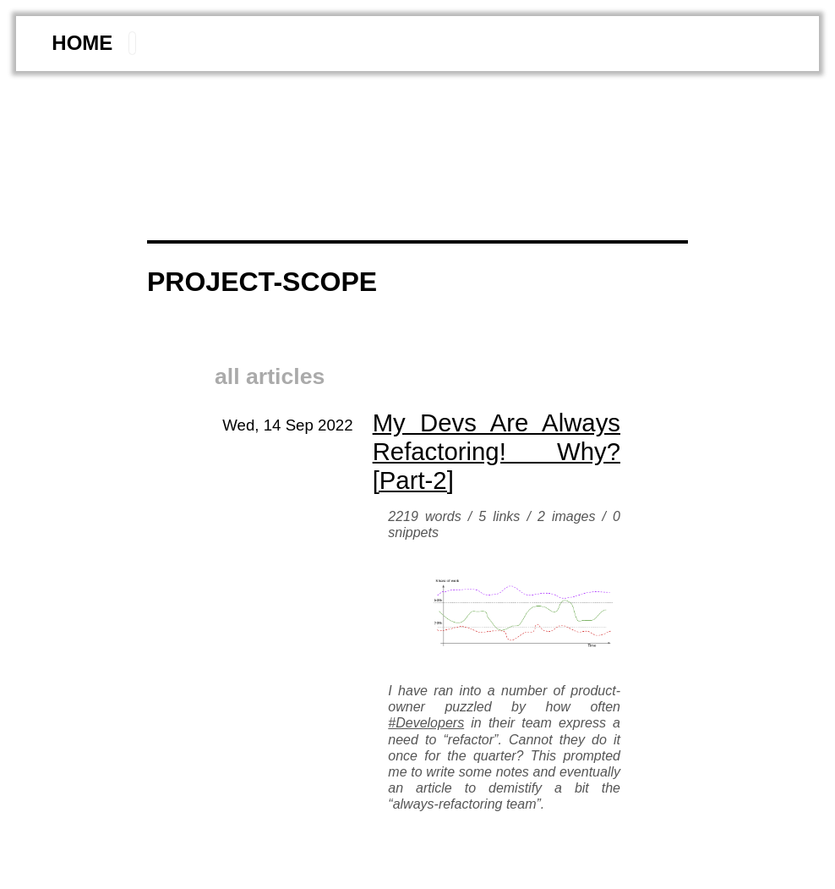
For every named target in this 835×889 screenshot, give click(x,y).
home (82, 42)
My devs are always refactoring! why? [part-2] (496, 451)
